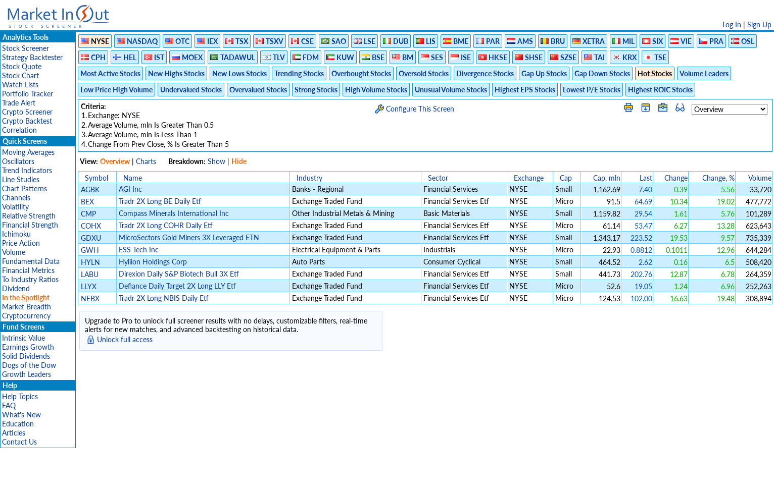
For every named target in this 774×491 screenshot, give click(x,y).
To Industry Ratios (30, 279)
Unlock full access (125, 339)
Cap (566, 178)
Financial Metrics (28, 270)
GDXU (91, 238)
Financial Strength (30, 225)
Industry (309, 178)
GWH (90, 250)
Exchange (529, 178)
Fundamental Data (31, 261)
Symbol (96, 178)
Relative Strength (29, 215)
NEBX (90, 298)
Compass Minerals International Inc (174, 213)
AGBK (90, 189)
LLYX (88, 286)
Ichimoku (16, 234)
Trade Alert (18, 102)
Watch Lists (20, 84)
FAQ (9, 405)
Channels (16, 197)
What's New (21, 414)
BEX (87, 201)
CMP (88, 213)
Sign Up (759, 24)
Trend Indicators (27, 170)
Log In (731, 24)
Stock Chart (20, 75)
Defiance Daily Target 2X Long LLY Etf (177, 286)
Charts (146, 161)
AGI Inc (130, 189)
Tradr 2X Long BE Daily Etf (160, 201)
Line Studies (20, 179)
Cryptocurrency (26, 315)
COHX (91, 226)
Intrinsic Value (23, 338)
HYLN (90, 262)
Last (646, 178)
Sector (438, 178)
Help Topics (20, 396)
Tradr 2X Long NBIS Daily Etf (164, 298)
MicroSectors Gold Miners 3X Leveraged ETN (189, 237)
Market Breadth (26, 306)
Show (216, 161)
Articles (13, 432)
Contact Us (19, 442)
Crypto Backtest (27, 121)
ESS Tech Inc (139, 249)
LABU (90, 274)
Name (132, 178)
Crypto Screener (27, 111)
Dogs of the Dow (29, 365)
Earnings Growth (28, 347)
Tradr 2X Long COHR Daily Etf (166, 225)
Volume (13, 252)
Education (18, 423)
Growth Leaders (26, 374)
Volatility (15, 206)
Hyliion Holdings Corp (153, 261)
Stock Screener (25, 48)
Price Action (21, 243)
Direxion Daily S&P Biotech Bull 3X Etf (179, 273)
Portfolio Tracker (27, 93)
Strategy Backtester (32, 57)
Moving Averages (28, 152)
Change (676, 178)
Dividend (16, 288)
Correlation (19, 130)
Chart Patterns (24, 188)
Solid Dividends (26, 356)
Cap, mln (606, 178)
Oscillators (18, 161)
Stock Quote (21, 66)
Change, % (718, 178)
